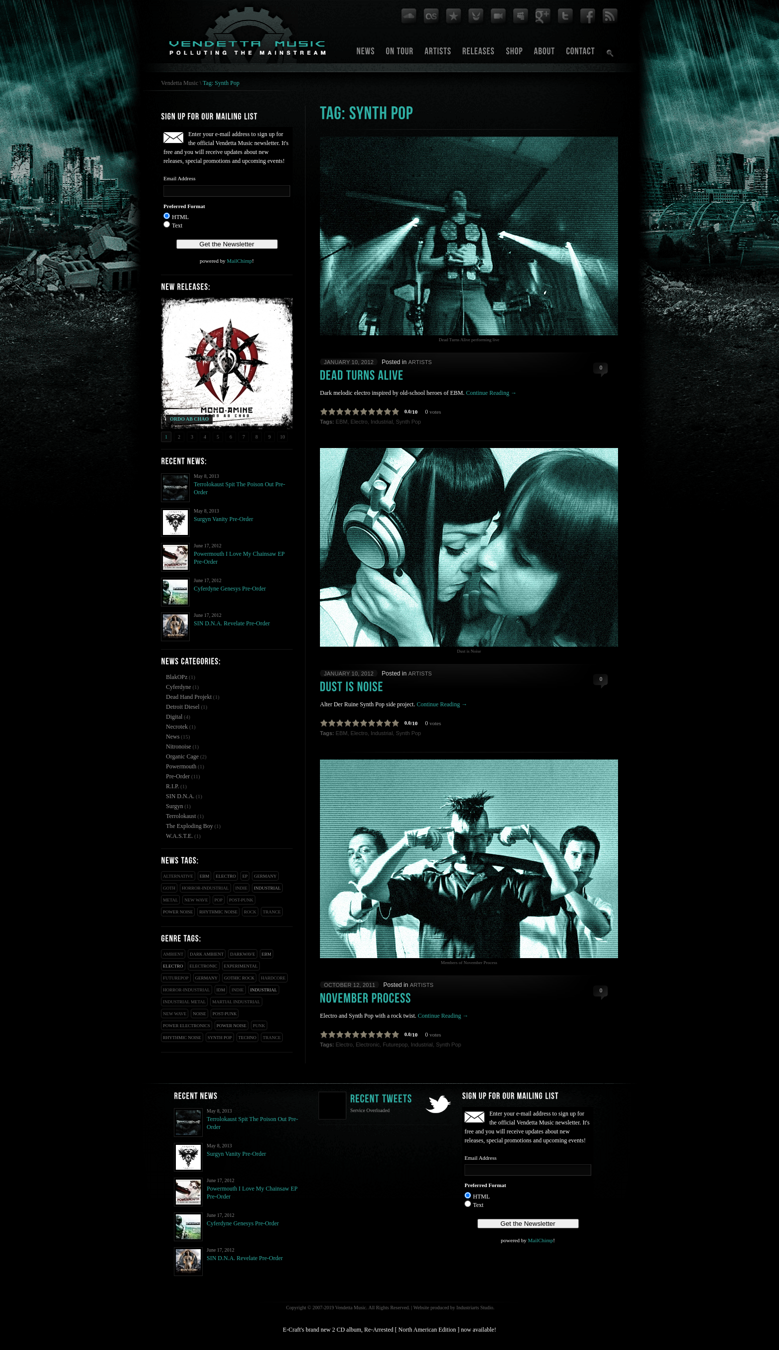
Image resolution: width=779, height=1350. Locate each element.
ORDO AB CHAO (189, 419)
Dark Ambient (207, 954)
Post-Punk (241, 900)
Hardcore (273, 977)
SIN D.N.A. (180, 796)
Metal (170, 900)
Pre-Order (178, 776)
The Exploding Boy (189, 826)
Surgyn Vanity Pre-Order (223, 519)
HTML (180, 217)
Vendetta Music (179, 82)
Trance (272, 911)
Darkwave (242, 954)
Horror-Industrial (205, 888)
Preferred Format (184, 206)
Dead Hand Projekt (189, 696)
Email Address (179, 178)
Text (177, 225)
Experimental (241, 966)
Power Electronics (186, 1025)
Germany (265, 876)
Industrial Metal (184, 1001)
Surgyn (174, 806)
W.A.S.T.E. (179, 835)
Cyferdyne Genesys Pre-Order (230, 588)
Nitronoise (178, 746)
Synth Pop (220, 1037)
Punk (259, 1025)
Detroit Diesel (183, 706)
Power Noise (178, 911)
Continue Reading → (491, 392)
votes (435, 412)
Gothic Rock (239, 977)
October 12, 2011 (349, 985)
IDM (221, 989)
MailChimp (239, 261)
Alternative (178, 876)
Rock (250, 911)
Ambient (173, 954)
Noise (199, 1013)
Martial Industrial (236, 1001)
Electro (226, 876)
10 (282, 437)
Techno (247, 1037)
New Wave (196, 900)
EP (245, 876)
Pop (219, 900)
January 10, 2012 (349, 362)
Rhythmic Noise (218, 911)
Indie (241, 888)
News (172, 736)
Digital (174, 716)
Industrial (267, 888)
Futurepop (176, 977)
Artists (420, 362)
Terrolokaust (181, 816)
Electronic (204, 966)
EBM (205, 876)
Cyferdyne (178, 686)
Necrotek (177, 726)
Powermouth (181, 766)
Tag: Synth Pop (221, 82)
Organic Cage (182, 756)
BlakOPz (176, 677)
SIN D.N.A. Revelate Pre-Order (232, 623)
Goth (169, 888)
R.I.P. (172, 786)
